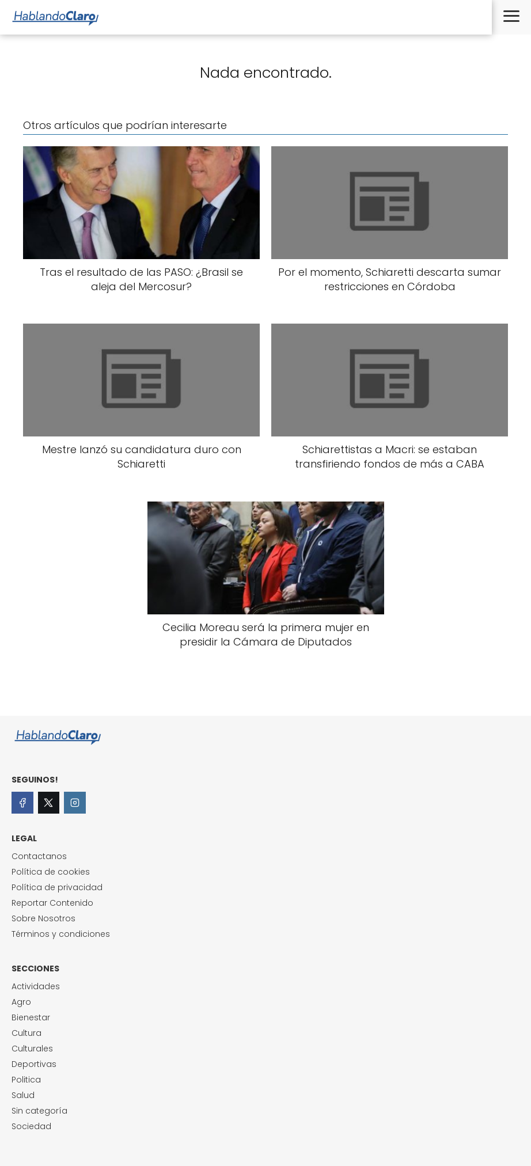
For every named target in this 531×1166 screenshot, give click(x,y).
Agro (21, 1002)
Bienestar (31, 1017)
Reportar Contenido (52, 903)
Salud (23, 1095)
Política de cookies (51, 872)
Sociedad (31, 1126)
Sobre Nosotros (43, 918)
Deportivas (34, 1064)
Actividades (36, 986)
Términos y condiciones (61, 934)
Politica (26, 1079)
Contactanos (39, 856)
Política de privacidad (57, 887)
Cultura (26, 1033)
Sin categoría (39, 1110)
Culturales (32, 1048)
